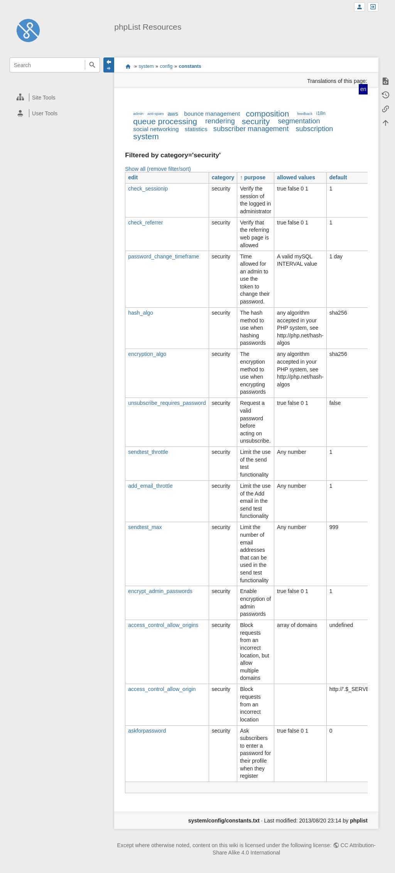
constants (190, 66)
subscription (314, 129)
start (127, 66)
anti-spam (155, 113)
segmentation (299, 121)
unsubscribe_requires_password (167, 403)
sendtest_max (145, 527)
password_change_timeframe (163, 256)
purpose (254, 177)
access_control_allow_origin (162, 689)
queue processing (165, 121)
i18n (321, 113)
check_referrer (145, 222)
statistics (196, 129)
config (166, 66)
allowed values (296, 177)
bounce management (212, 113)
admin (138, 113)
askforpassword (147, 731)
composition (267, 113)
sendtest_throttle (148, 452)
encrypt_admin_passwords (160, 591)
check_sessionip (148, 188)
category (223, 177)
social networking (156, 129)
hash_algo (140, 313)
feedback (304, 113)
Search (92, 65)
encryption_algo (147, 354)
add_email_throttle (150, 486)
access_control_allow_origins (163, 625)
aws (173, 113)
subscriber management (251, 129)
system (146, 66)
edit (133, 177)
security (256, 121)
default (338, 177)
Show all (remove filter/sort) (158, 169)
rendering (220, 121)
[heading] (55, 97)
